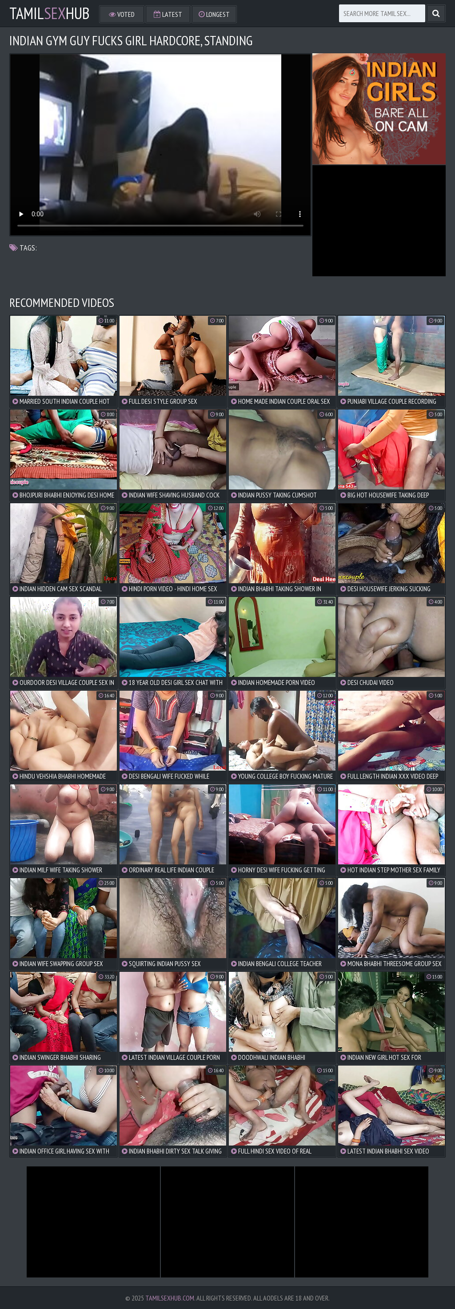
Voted (122, 14)
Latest (168, 14)
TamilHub (49, 13)
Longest (214, 14)
